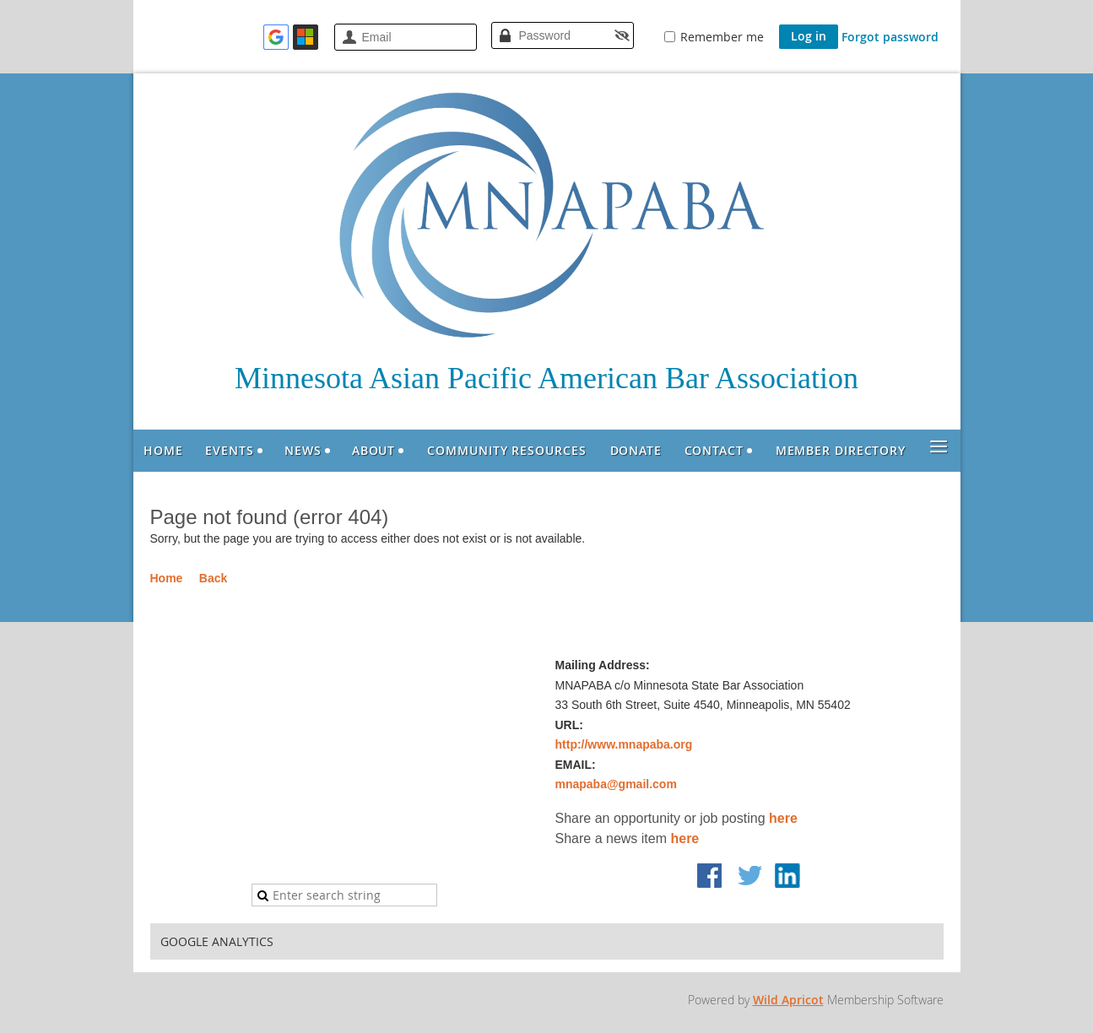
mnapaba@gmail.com (616, 784)
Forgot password (890, 37)
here (783, 818)
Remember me (722, 37)
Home (166, 578)
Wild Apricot (788, 1000)
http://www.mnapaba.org (624, 744)
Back (213, 578)
